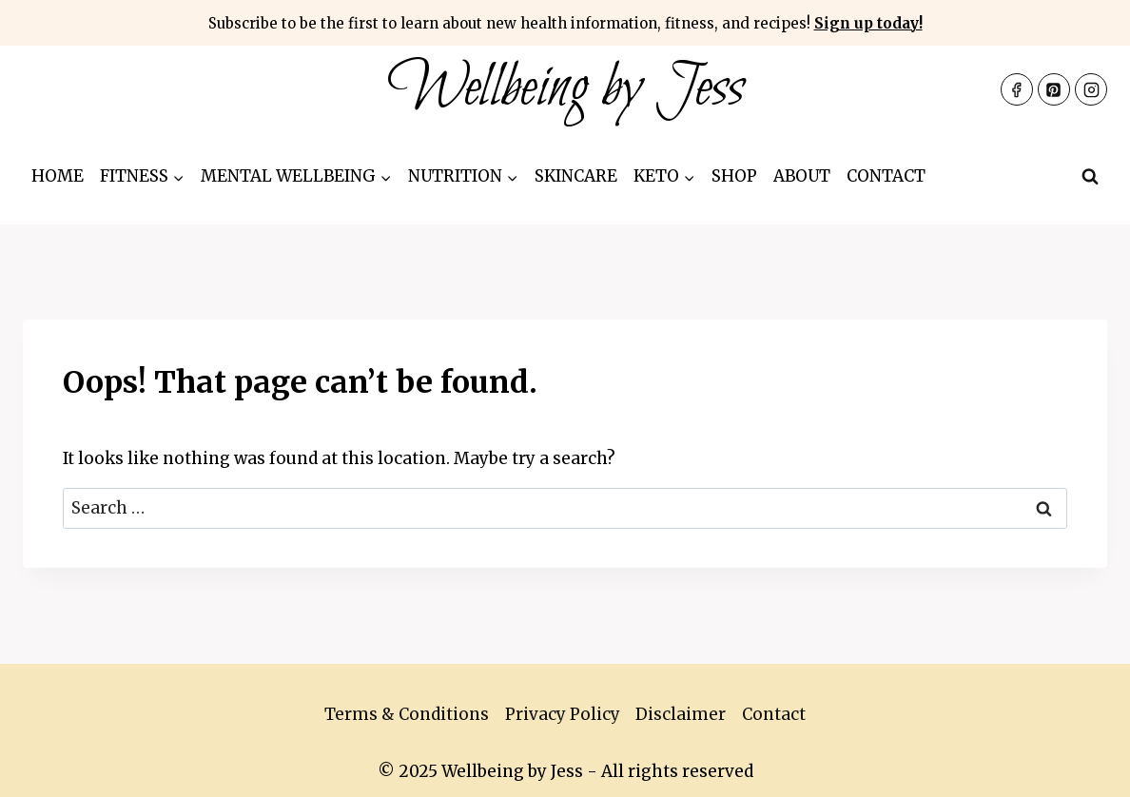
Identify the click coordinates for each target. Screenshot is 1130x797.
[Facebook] (1017, 89)
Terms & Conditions (406, 714)
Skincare (576, 175)
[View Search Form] (1090, 177)
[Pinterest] (1054, 89)
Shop (734, 175)
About (801, 175)
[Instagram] (1091, 89)
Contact (886, 175)
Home (57, 175)
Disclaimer (680, 714)
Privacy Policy (562, 714)
